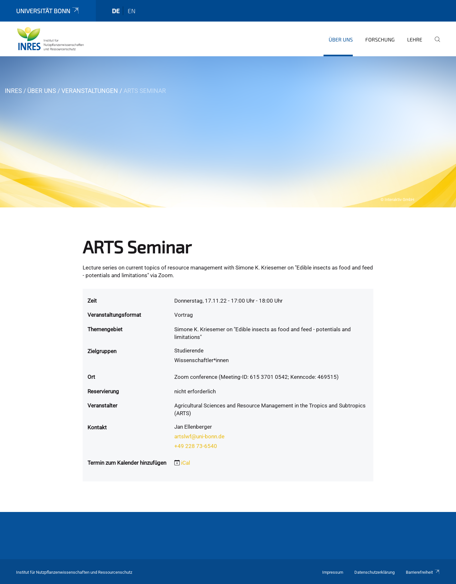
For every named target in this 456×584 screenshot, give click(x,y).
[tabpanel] (228, 131)
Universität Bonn (48, 10)
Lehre (414, 39)
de (116, 10)
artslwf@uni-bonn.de (199, 436)
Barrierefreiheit (423, 572)
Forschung (380, 39)
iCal (185, 463)
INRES (13, 91)
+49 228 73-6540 (195, 446)
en (131, 10)
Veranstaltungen (89, 91)
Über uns (341, 39)
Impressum (332, 572)
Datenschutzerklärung (374, 572)
